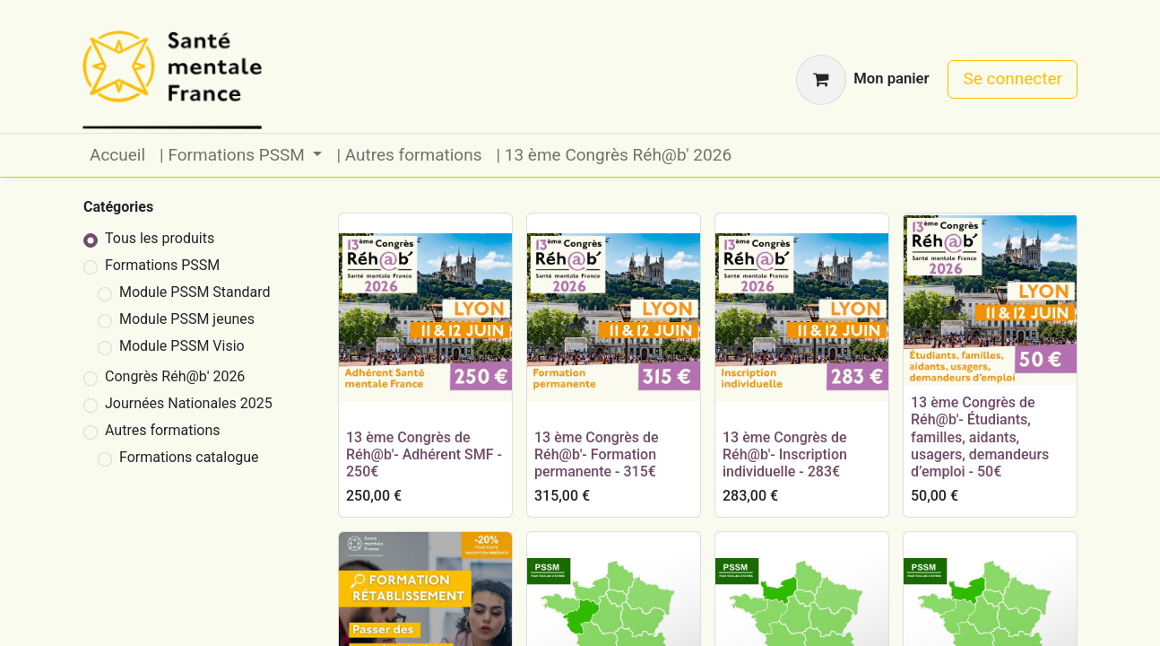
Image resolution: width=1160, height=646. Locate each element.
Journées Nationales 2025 (189, 403)
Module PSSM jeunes (187, 318)
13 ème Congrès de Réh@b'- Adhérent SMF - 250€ (424, 454)
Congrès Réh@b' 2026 (175, 376)
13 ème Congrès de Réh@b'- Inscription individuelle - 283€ (785, 454)
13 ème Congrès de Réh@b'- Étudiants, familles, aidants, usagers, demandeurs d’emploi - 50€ (980, 437)
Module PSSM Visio (182, 345)
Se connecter (1012, 78)
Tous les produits (159, 238)
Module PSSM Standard (195, 292)
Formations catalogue (189, 457)
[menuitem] (117, 155)
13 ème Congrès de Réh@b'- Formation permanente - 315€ (596, 454)
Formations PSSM (162, 265)
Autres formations (163, 430)
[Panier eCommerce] (862, 79)
